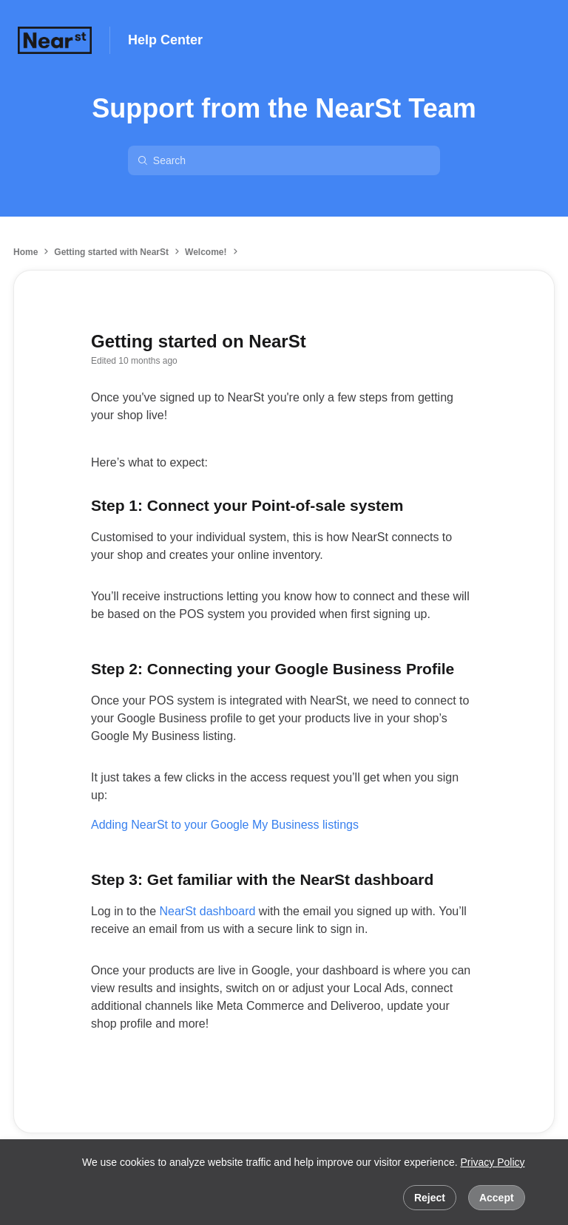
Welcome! (205, 252)
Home (25, 252)
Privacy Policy (492, 1162)
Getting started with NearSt (111, 252)
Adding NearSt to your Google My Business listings (225, 824)
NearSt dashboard (208, 911)
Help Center (165, 40)
